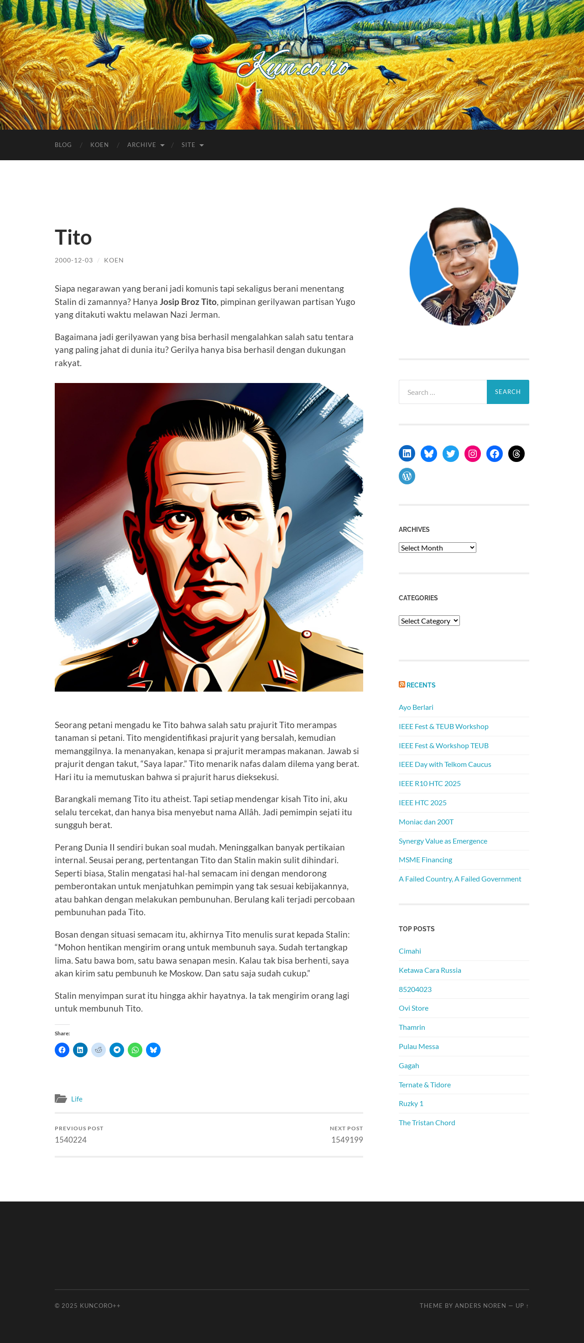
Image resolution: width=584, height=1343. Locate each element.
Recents (421, 685)
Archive (141, 144)
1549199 (346, 1134)
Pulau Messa (419, 1046)
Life (77, 1099)
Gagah (409, 1065)
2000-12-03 (74, 260)
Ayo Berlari (416, 707)
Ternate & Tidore (425, 1084)
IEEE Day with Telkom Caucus (445, 764)
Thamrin (412, 1027)
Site (189, 144)
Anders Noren (480, 1305)
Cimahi (410, 950)
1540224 (79, 1134)
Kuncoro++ (100, 1305)
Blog (63, 144)
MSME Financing (425, 859)
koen (114, 260)
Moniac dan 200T (426, 821)
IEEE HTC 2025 (423, 802)
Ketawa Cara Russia (430, 969)
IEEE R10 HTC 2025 (430, 783)
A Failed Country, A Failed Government (460, 878)
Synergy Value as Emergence (443, 840)
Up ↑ (522, 1305)
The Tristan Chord (427, 1122)
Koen (99, 144)
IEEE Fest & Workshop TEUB (444, 745)
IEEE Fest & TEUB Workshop (444, 726)
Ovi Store (413, 1007)
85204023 (415, 989)
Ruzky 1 (411, 1103)
